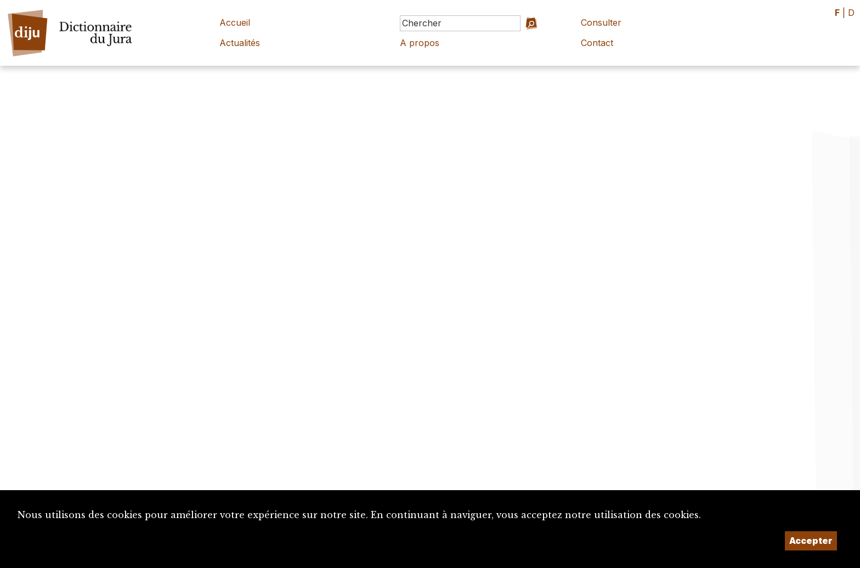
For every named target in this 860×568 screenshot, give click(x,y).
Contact (597, 42)
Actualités (239, 42)
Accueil (234, 22)
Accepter (811, 540)
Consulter (601, 22)
